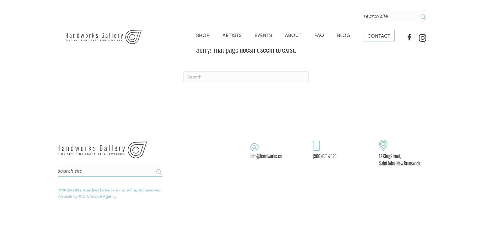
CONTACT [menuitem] (378, 35)
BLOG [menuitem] (343, 35)
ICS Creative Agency (97, 196)
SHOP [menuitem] (203, 35)
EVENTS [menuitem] (263, 35)
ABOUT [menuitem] (293, 35)
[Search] (246, 76)
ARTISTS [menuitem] (232, 35)
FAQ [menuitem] (319, 35)
